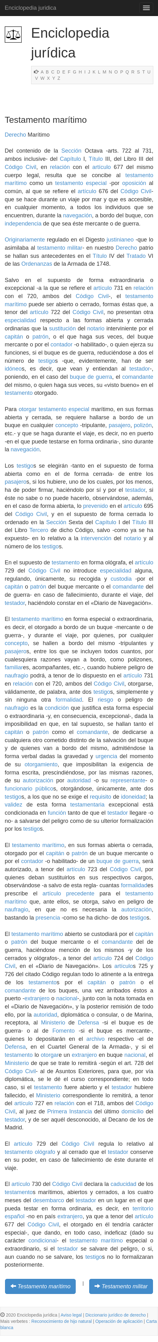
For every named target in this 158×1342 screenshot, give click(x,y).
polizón (143, 425)
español (15, 1216)
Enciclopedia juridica (30, 8)
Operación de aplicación (118, 1321)
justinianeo (119, 239)
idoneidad (133, 797)
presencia (47, 918)
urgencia (106, 756)
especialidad (20, 320)
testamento (19, 393)
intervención (96, 538)
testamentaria (87, 804)
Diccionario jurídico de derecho (115, 1315)
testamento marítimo (37, 619)
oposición (134, 183)
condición (57, 708)
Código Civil (20, 167)
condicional (42, 1240)
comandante (137, 377)
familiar (14, 667)
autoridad (79, 780)
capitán (14, 337)
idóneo (13, 369)
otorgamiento (41, 764)
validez (13, 804)
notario (96, 328)
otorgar (27, 409)
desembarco (48, 1200)
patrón (40, 337)
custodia (121, 579)
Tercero (39, 530)
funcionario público (29, 788)
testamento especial (81, 183)
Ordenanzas (36, 264)
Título (96, 159)
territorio (143, 1208)
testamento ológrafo (30, 1152)
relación (60, 167)
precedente (80, 893)
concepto (66, 425)
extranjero (37, 998)
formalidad (69, 700)
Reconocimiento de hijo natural (61, 1321)
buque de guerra (91, 377)
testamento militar (59, 248)
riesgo (105, 700)
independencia (23, 223)
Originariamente (25, 239)
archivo (95, 1039)
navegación (77, 215)
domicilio (133, 1111)
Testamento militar (125, 1286)
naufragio (16, 675)
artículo (101, 167)
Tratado (135, 256)
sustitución (62, 328)
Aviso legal (71, 1315)
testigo (46, 361)
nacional (66, 998)
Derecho (15, 135)
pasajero (119, 425)
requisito (100, 797)
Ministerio (53, 1022)
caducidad (123, 1184)
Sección (71, 151)
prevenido (95, 506)
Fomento (63, 1031)
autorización (38, 780)
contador (62, 344)
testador (139, 369)
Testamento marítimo (44, 1286)
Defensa (88, 1022)
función (57, 813)
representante (128, 780)
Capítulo (70, 159)
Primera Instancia (69, 1111)
